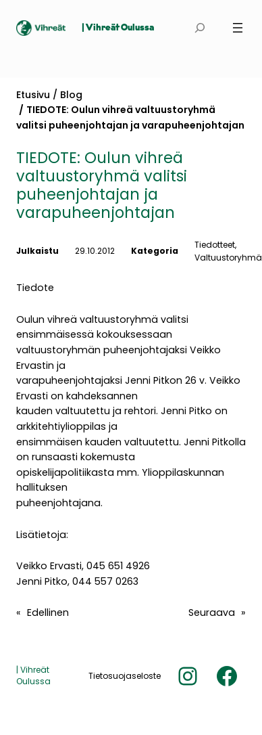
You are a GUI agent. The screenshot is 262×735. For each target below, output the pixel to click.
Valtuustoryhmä (228, 257)
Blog (71, 95)
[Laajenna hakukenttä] (200, 28)
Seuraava (211, 612)
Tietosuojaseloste (124, 676)
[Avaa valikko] (238, 28)
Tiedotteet (214, 244)
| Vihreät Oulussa (118, 28)
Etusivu (33, 95)
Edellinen (48, 612)
